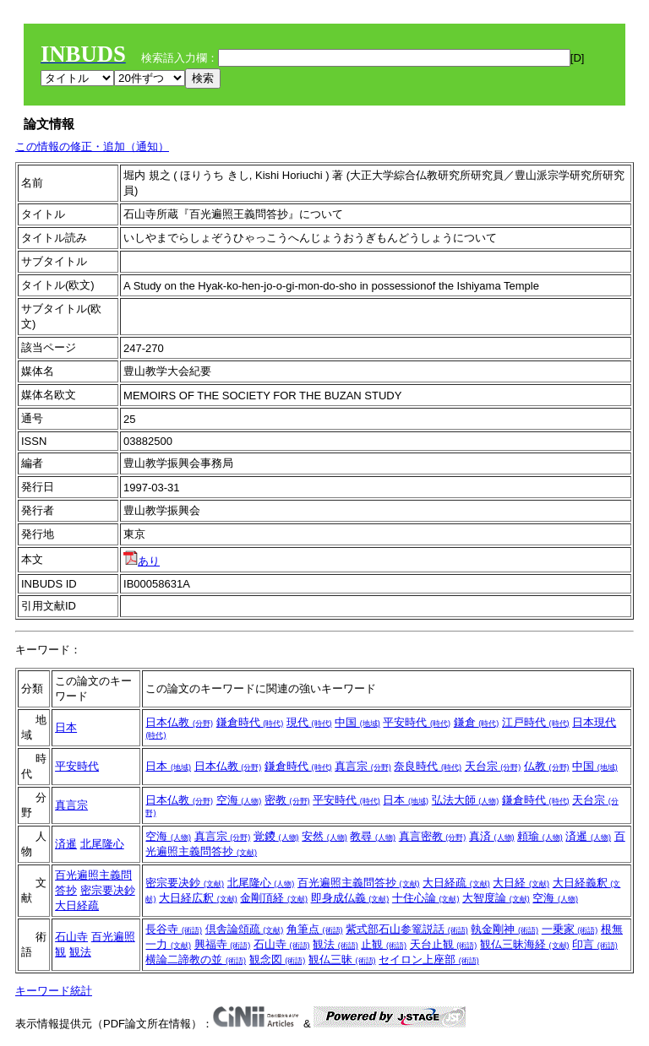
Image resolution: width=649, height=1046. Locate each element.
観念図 (277, 959)
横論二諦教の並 (195, 959)
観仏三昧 (342, 959)
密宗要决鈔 (107, 890)
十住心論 (426, 898)
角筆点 (314, 929)
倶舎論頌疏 (244, 929)
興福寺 (222, 944)
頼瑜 (540, 836)
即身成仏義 (350, 898)
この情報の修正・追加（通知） (92, 146)
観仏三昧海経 (525, 944)
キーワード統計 (53, 990)
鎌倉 (476, 722)
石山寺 (71, 936)
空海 (239, 800)
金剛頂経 (274, 898)
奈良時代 (427, 766)
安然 (324, 836)
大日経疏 (77, 905)
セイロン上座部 (429, 959)
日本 (66, 727)
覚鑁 (276, 836)
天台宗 (493, 766)
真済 (492, 836)
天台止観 (443, 944)
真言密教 (432, 836)
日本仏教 (179, 722)
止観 (383, 944)
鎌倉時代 (250, 722)
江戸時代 (536, 722)
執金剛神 (504, 929)
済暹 (66, 843)
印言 (595, 944)
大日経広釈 (198, 898)
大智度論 (496, 898)
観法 (80, 952)
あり (141, 561)
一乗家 (570, 929)
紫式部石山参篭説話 (407, 929)
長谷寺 (173, 929)
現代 (309, 722)
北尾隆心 (102, 843)
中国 (357, 722)
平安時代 (416, 722)
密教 (287, 800)
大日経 (521, 882)
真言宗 (363, 766)
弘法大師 (465, 800)
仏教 (547, 766)
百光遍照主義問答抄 (358, 882)
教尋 (372, 836)
